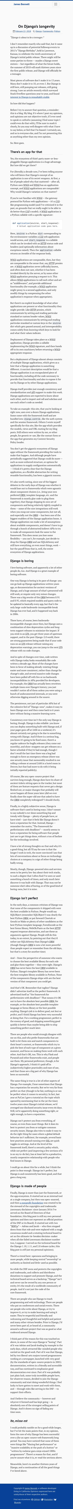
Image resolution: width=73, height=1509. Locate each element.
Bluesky (17, 1502)
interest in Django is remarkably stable (29, 97)
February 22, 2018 (23, 31)
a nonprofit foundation (31, 1202)
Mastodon (48, 1499)
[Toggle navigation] (55, 4)
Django (39, 31)
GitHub (37, 1499)
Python (57, 31)
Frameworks (48, 31)
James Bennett (22, 4)
